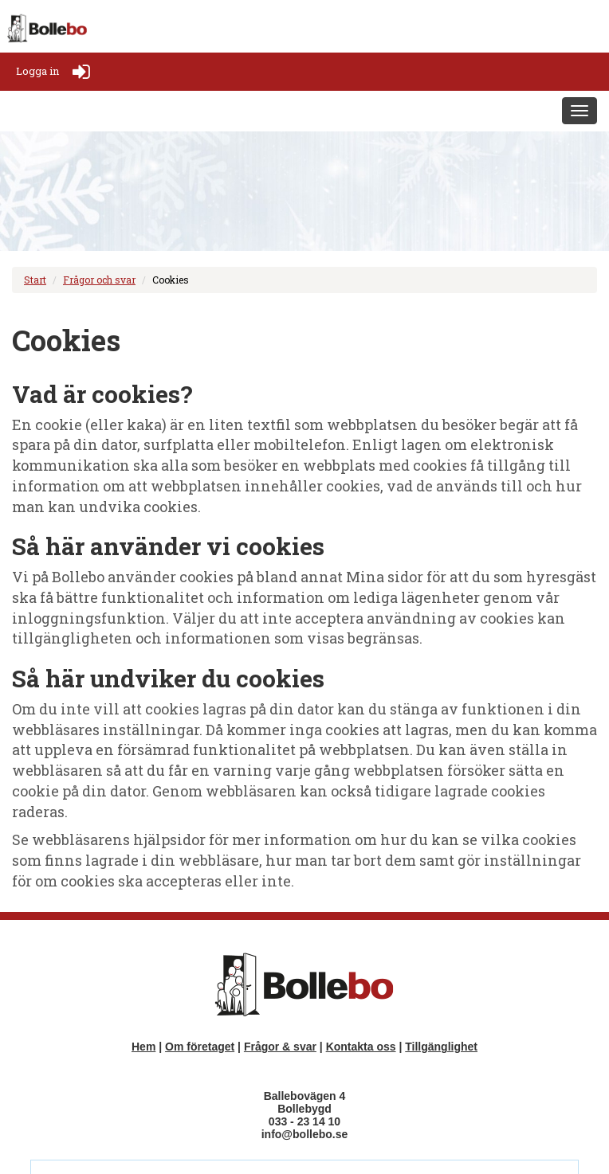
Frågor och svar (99, 279)
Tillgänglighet (441, 1046)
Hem (143, 1046)
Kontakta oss (361, 1046)
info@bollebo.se (304, 1134)
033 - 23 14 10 (304, 1121)
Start (35, 279)
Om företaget (199, 1046)
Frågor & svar (280, 1046)
